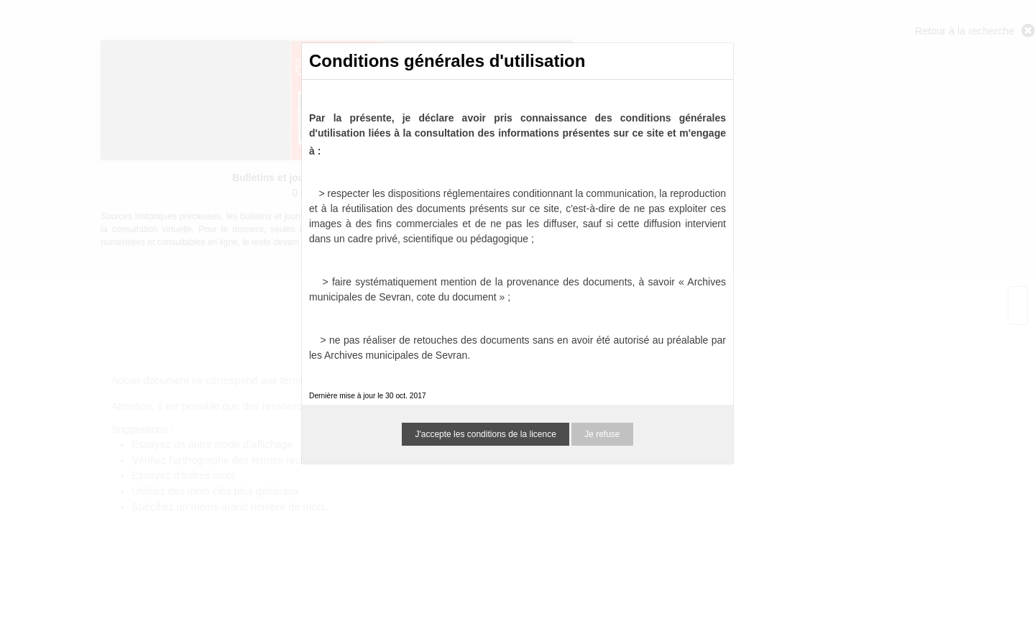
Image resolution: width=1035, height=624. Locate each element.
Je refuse (602, 434)
